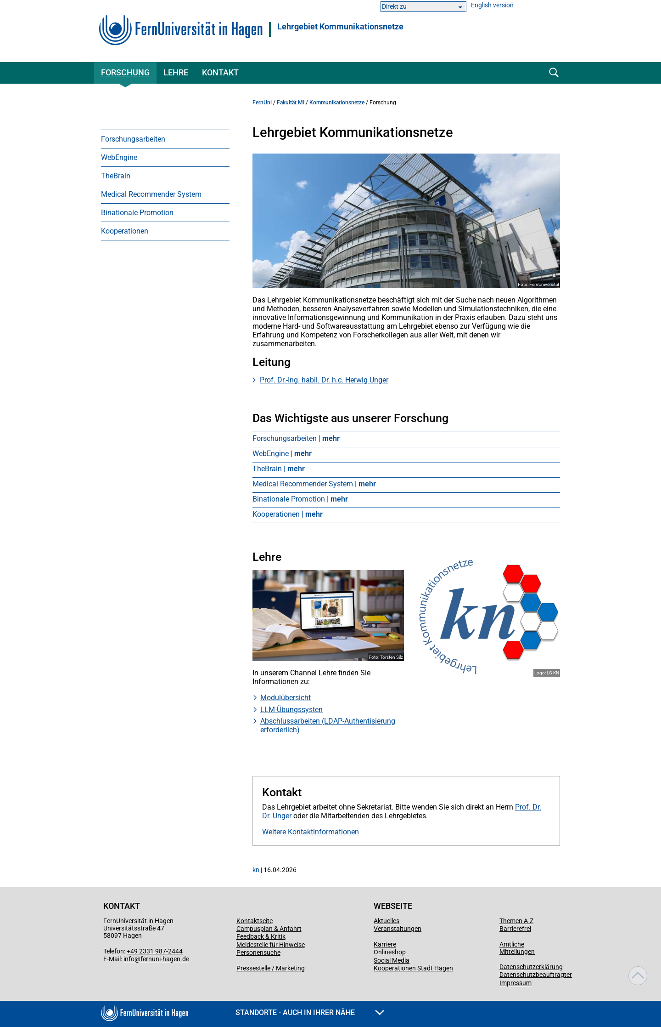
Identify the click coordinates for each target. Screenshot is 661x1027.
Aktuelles (386, 920)
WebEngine (119, 157)
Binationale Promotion (137, 212)
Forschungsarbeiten (133, 139)
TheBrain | (278, 468)
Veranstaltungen (397, 928)
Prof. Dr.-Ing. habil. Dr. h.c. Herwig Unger (324, 380)
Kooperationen (124, 231)
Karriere (385, 944)
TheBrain (115, 175)
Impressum (515, 983)
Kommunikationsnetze (336, 102)
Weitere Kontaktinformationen (310, 831)
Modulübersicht (285, 697)
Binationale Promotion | (300, 499)
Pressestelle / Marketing (270, 968)
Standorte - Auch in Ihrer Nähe (309, 1012)
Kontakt (220, 72)
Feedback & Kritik (261, 936)
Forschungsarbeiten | (296, 438)
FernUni (262, 102)
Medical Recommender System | (314, 483)
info (128, 959)
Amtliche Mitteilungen (517, 948)
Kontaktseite (254, 920)
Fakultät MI (290, 102)
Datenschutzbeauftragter (535, 974)
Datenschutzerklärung (531, 966)
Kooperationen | (287, 514)
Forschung (125, 72)
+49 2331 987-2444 (155, 951)
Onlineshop (390, 952)
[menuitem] (165, 139)
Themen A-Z (516, 920)
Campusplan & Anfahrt (269, 928)
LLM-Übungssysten (291, 709)
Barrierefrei (515, 928)
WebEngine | (282, 453)
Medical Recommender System (151, 194)
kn (255, 869)
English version (492, 5)
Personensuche (258, 952)
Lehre (175, 72)
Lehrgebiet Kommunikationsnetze (340, 26)
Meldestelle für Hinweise (270, 944)
